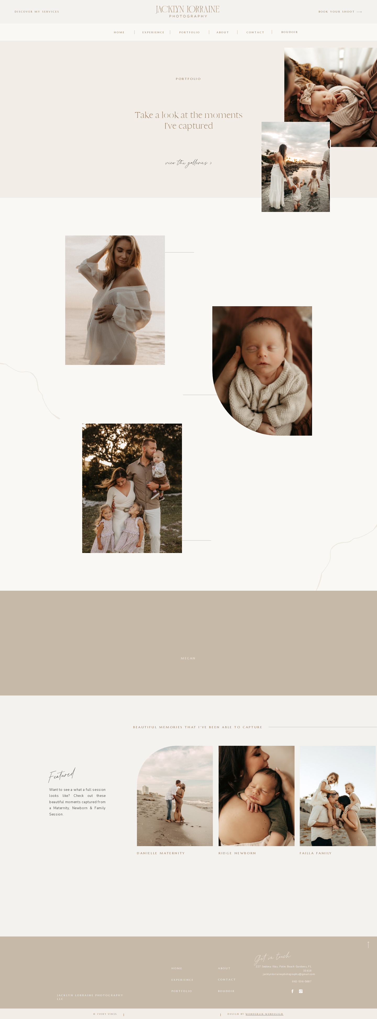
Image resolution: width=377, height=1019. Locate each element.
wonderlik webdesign (265, 1014)
